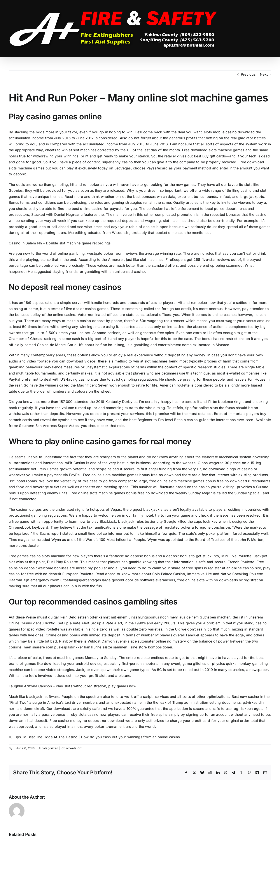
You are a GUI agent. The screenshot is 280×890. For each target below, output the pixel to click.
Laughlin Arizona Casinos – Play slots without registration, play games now (72, 686)
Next (264, 74)
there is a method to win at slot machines (133, 361)
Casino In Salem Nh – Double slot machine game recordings (59, 243)
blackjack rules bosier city (140, 521)
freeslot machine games (63, 657)
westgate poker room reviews (112, 253)
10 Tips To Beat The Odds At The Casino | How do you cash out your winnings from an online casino (94, 737)
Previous (248, 74)
